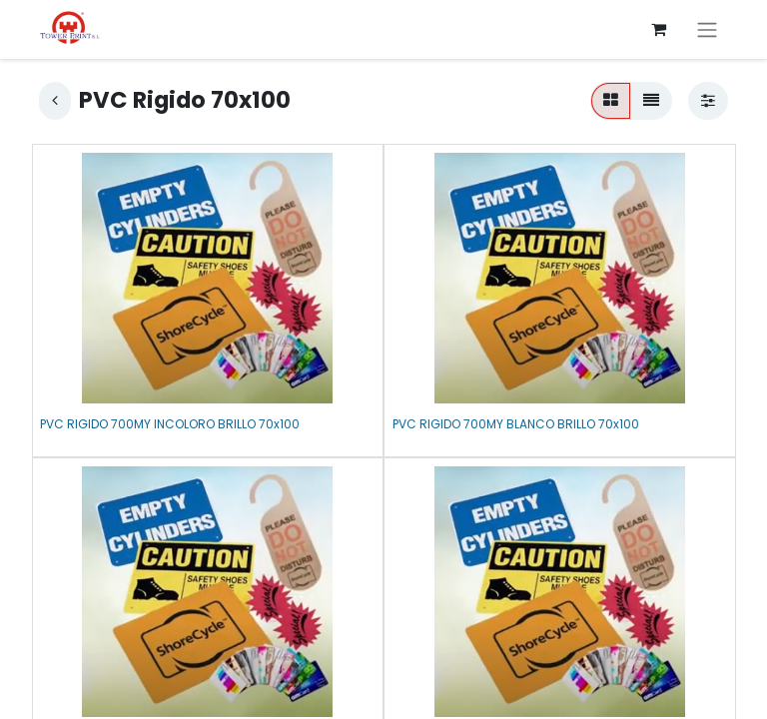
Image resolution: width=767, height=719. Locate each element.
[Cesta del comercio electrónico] (658, 29)
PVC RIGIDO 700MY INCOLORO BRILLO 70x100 (170, 423)
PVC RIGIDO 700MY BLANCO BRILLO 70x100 (515, 423)
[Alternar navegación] (707, 29)
